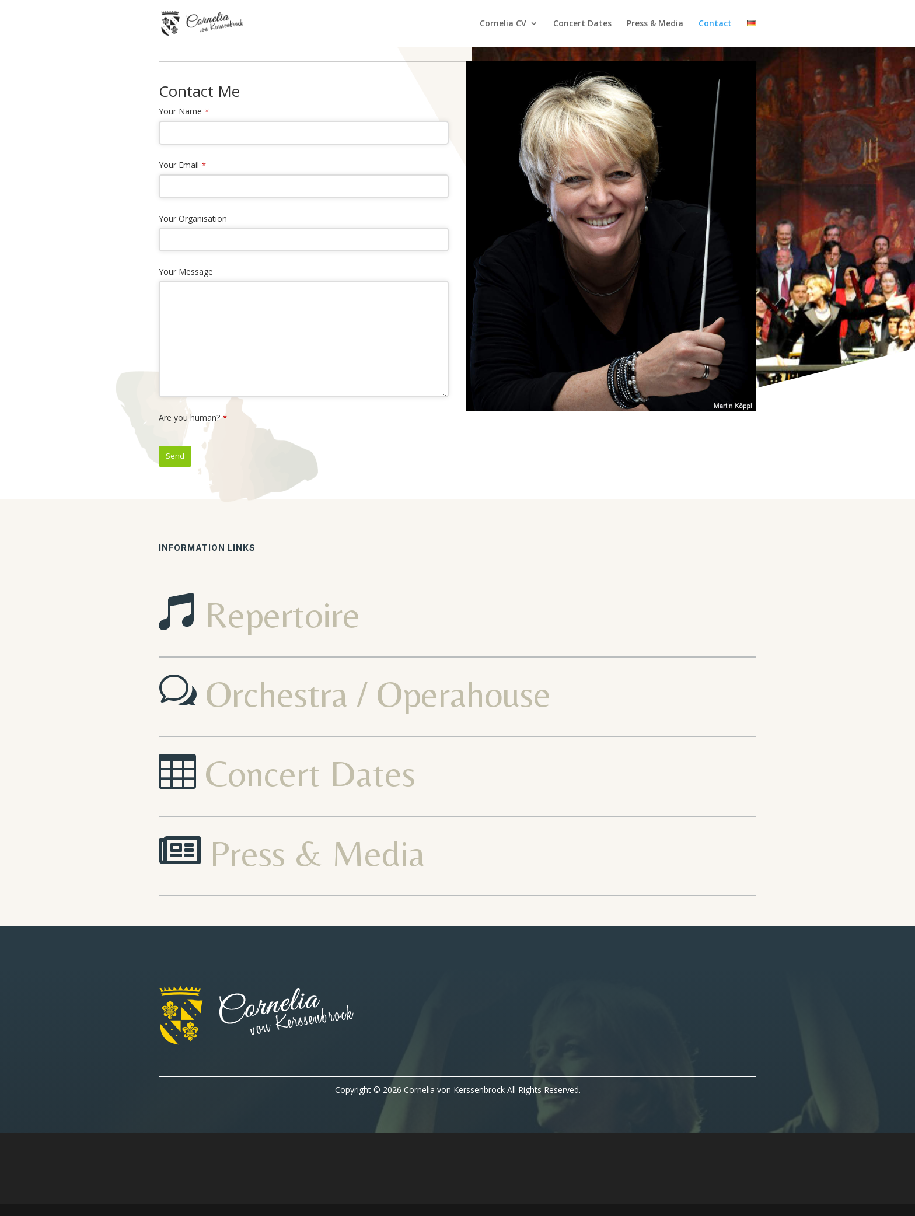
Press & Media (655, 24)
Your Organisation (193, 218)
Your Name (184, 111)
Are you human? (193, 417)
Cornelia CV (503, 24)
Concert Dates (582, 24)
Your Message (186, 271)
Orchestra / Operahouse (378, 694)
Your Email (182, 164)
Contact (715, 24)
